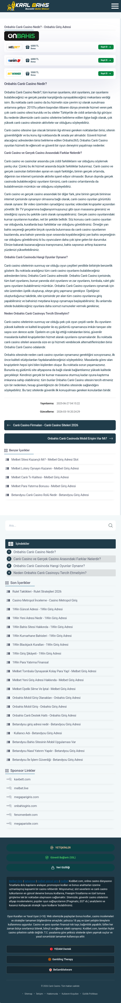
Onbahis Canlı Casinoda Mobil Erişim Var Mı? (81, 438)
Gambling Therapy (60, 959)
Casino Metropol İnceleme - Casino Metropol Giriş (42, 600)
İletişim (39, 994)
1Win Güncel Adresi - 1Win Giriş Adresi (34, 609)
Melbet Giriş (16, 881)
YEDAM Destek (60, 949)
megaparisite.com (22, 823)
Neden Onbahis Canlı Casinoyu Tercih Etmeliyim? (49, 573)
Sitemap (28, 994)
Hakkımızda (52, 994)
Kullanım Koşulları (70, 994)
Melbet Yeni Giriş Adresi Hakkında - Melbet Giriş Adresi (45, 680)
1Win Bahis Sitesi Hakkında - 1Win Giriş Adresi (40, 627)
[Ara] (110, 525)
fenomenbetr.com (22, 815)
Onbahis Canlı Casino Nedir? (34, 552)
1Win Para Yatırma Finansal (28, 662)
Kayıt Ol (106, 47)
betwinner (30, 881)
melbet (64, 881)
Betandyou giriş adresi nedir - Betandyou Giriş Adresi (44, 724)
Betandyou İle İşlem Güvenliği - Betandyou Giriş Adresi (45, 760)
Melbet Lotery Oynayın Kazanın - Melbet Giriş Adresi (42, 468)
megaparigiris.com (23, 797)
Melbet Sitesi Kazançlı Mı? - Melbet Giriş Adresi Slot (41, 459)
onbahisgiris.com (22, 806)
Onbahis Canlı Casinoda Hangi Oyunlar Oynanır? (49, 566)
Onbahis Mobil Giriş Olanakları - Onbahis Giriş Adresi (43, 698)
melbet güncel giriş (48, 881)
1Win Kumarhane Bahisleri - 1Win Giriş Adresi (39, 636)
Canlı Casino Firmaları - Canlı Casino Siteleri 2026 (42, 425)
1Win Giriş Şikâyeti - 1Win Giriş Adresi (34, 653)
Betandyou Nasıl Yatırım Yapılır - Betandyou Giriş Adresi (45, 751)
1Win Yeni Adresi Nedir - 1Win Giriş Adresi (37, 618)
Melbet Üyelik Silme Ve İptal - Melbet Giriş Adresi (41, 689)
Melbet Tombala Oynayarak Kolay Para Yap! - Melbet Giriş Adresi (51, 671)
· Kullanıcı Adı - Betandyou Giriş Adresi (34, 733)
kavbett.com (19, 779)
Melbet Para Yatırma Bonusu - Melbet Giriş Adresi (40, 486)
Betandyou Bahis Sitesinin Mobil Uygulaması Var (41, 742)
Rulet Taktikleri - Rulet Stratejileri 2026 (34, 591)
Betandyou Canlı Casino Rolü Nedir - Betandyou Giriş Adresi (47, 495)
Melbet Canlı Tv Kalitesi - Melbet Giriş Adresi (37, 477)
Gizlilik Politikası (90, 994)
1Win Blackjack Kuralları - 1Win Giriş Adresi (37, 644)
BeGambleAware (60, 969)
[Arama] (56, 525)
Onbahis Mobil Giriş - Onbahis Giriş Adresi (37, 706)
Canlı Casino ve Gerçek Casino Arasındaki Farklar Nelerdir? (57, 559)
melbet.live (17, 788)
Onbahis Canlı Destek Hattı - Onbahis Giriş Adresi (41, 715)
